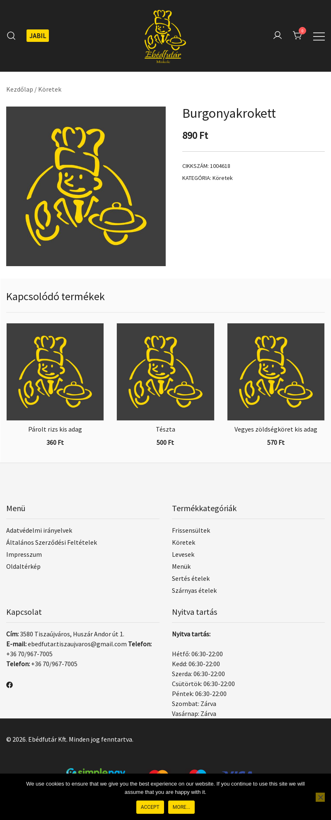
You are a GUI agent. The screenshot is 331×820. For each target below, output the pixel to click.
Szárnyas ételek (194, 590)
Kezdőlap (19, 89)
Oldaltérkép (23, 566)
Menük (181, 566)
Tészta (165, 429)
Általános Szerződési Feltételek (51, 542)
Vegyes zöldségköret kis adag (275, 429)
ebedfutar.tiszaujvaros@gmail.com (77, 644)
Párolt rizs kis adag (55, 429)
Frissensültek (191, 530)
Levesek (183, 554)
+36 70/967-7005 (29, 654)
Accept (150, 807)
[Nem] (320, 797)
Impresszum (24, 554)
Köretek (49, 89)
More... (181, 807)
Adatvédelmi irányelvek (39, 530)
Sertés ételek (191, 578)
